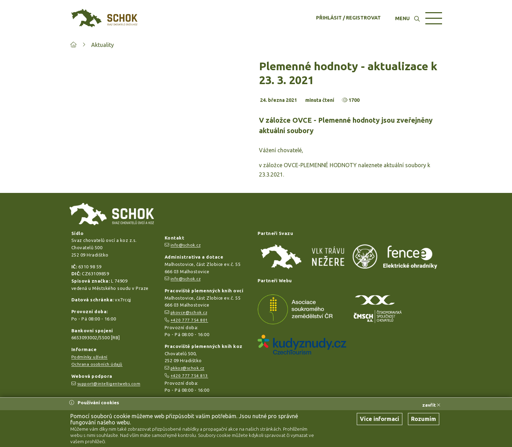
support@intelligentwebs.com (109, 383)
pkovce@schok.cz (189, 312)
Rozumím (423, 419)
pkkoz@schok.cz (187, 368)
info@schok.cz (186, 245)
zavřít (431, 405)
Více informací (379, 419)
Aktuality (102, 45)
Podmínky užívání (89, 357)
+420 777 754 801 (189, 320)
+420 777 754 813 (189, 375)
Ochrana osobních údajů (97, 364)
